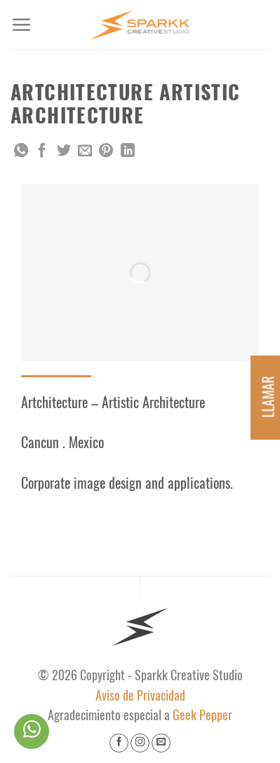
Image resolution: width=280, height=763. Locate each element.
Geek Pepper (202, 715)
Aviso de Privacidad (140, 695)
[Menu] (21, 24)
